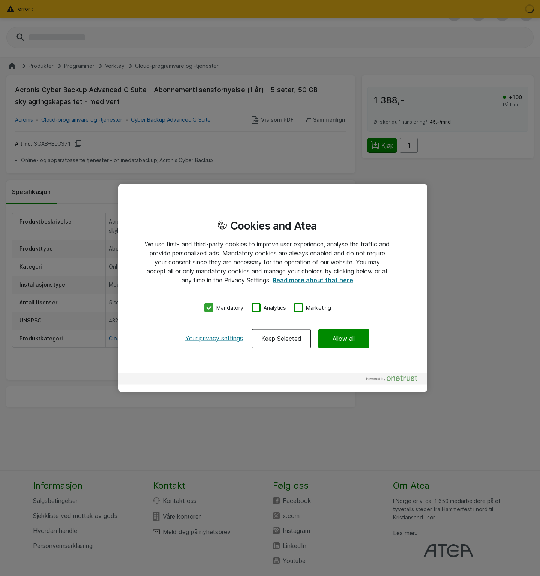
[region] (272, 288)
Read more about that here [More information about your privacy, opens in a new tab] (313, 280)
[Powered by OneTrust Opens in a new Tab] (394, 379)
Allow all (344, 338)
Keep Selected (281, 338)
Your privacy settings (214, 338)
